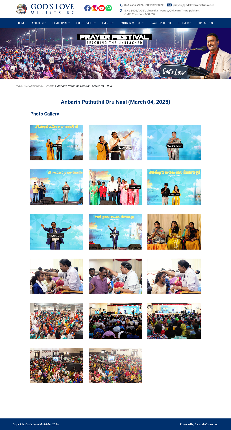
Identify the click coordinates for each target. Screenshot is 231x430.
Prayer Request (160, 23)
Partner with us (130, 23)
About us (38, 23)
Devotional (60, 23)
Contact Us (205, 23)
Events (107, 23)
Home (22, 23)
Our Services (84, 23)
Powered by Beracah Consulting (199, 424)
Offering (183, 23)
